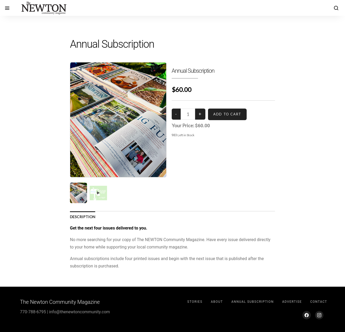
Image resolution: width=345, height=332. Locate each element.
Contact (318, 302)
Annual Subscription (252, 302)
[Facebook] (306, 315)
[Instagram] (319, 315)
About (217, 302)
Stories (194, 302)
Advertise (292, 302)
